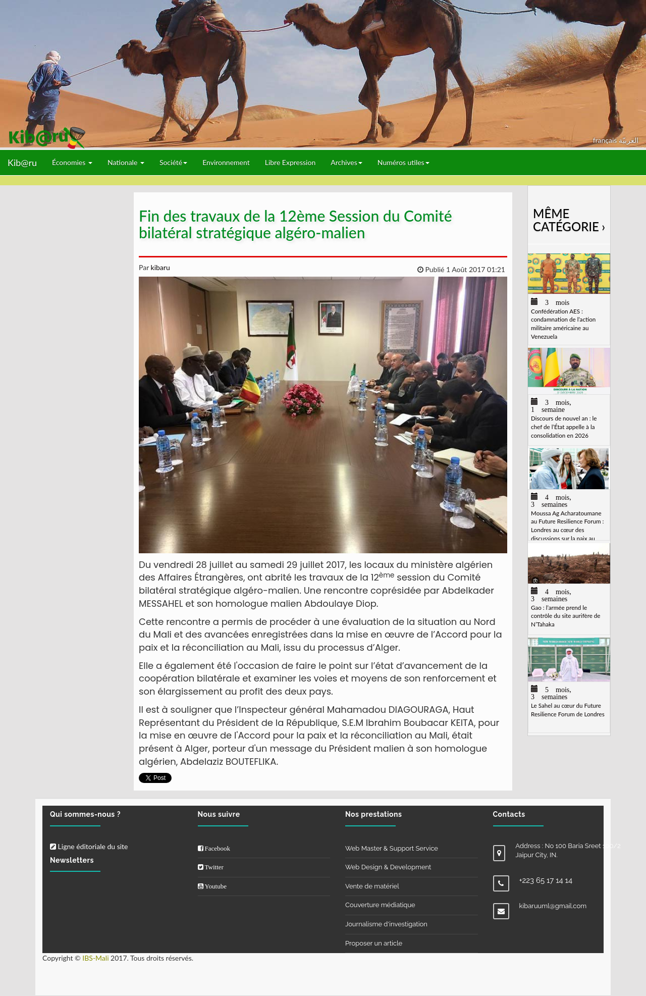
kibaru (159, 267)
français (606, 140)
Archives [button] (346, 162)
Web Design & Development (388, 867)
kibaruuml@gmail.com (553, 906)
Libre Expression (290, 162)
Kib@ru (22, 162)
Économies (72, 162)
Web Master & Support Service (391, 848)
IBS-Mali (95, 958)
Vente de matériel (372, 886)
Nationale (125, 162)
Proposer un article (373, 943)
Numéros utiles (403, 162)
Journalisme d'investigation (386, 924)
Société (173, 162)
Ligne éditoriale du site (89, 846)
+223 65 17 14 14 (546, 880)
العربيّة (628, 140)
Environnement (226, 162)
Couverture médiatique (380, 905)
